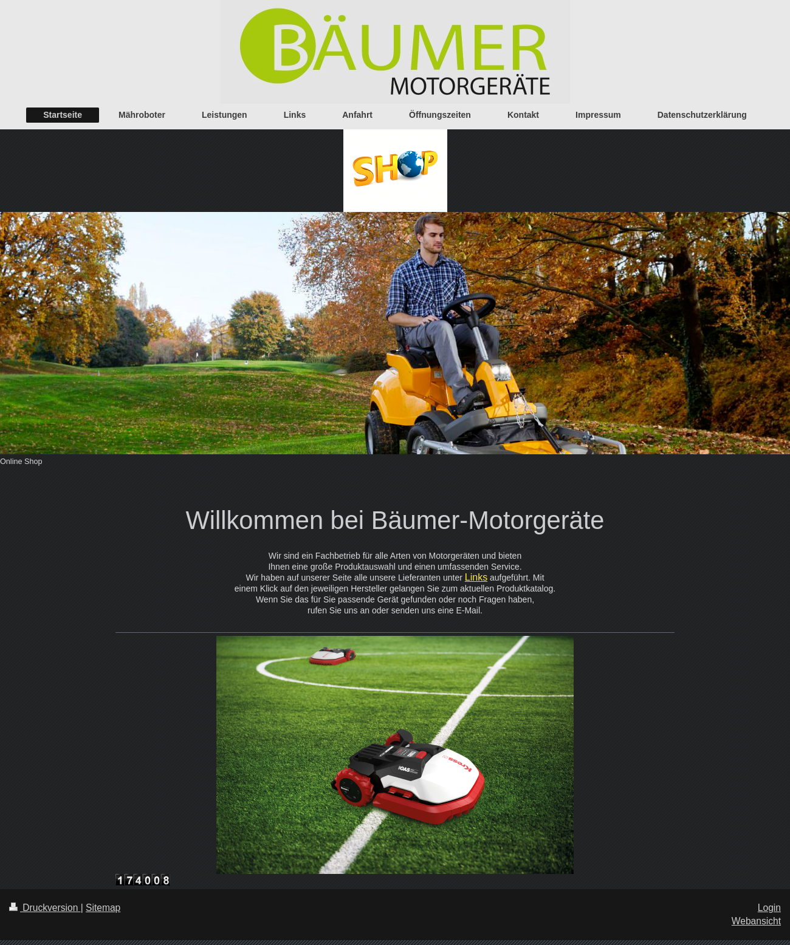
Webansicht (756, 921)
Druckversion (45, 907)
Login (769, 907)
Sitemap (103, 907)
